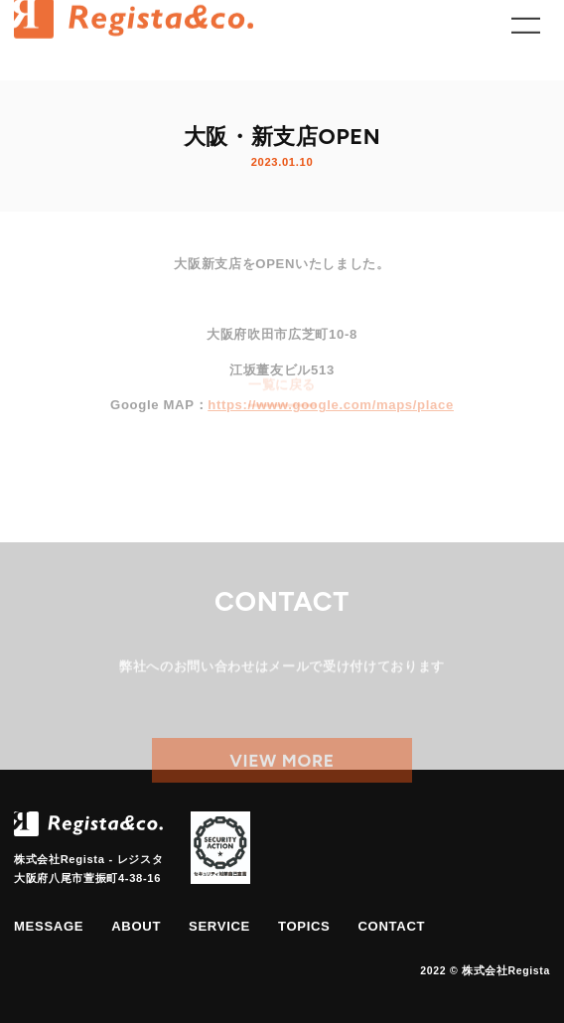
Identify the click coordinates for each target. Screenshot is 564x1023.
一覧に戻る (282, 377)
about (136, 926)
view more (282, 771)
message (48, 926)
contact (391, 926)
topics (304, 926)
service (219, 926)
